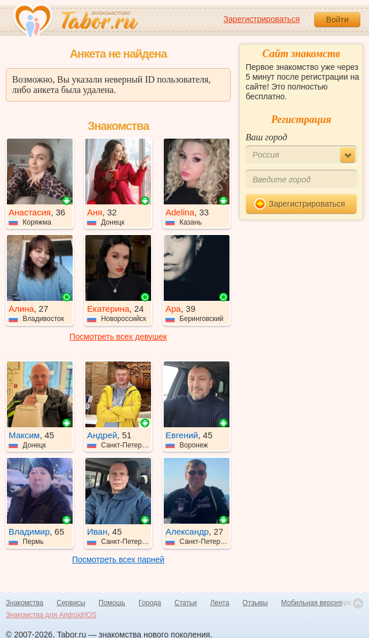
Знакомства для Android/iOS (51, 615)
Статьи (186, 603)
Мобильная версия (311, 603)
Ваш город (266, 137)
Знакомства (24, 603)
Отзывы (255, 603)
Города (149, 603)
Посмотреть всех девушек (118, 336)
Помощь (112, 603)
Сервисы (71, 603)
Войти (337, 19)
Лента (219, 603)
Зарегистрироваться (262, 19)
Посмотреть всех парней (118, 559)
